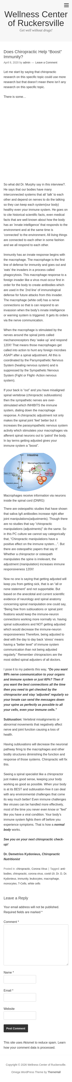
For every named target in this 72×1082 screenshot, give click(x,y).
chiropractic (23, 868)
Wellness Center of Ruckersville (36, 18)
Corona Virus (39, 868)
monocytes (10, 883)
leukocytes (36, 878)
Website (9, 1008)
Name (9, 972)
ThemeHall (54, 1072)
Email (8, 990)
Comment (11, 921)
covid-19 (49, 873)
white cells (34, 883)
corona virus (35, 873)
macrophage (51, 878)
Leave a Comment (46, 62)
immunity (23, 878)
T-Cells (22, 883)
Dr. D (59, 873)
